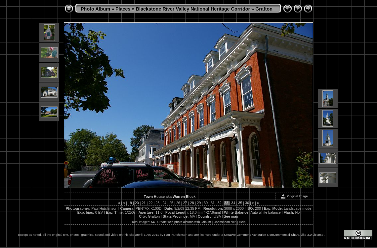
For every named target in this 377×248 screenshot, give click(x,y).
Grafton (263, 9)
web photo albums (180, 222)
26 (178, 203)
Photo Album (95, 9)
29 (199, 203)
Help (242, 222)
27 (185, 203)
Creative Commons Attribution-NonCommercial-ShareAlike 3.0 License (274, 234)
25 (171, 203)
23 (157, 203)
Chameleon (222, 222)
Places (123, 9)
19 (130, 203)
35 (240, 203)
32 (220, 203)
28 (192, 203)
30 (206, 203)
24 (164, 203)
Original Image (294, 196)
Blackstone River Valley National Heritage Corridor (193, 9)
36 (247, 203)
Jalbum (206, 222)
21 (144, 203)
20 (137, 203)
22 (150, 203)
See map (231, 216)
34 (233, 203)
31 (213, 203)
